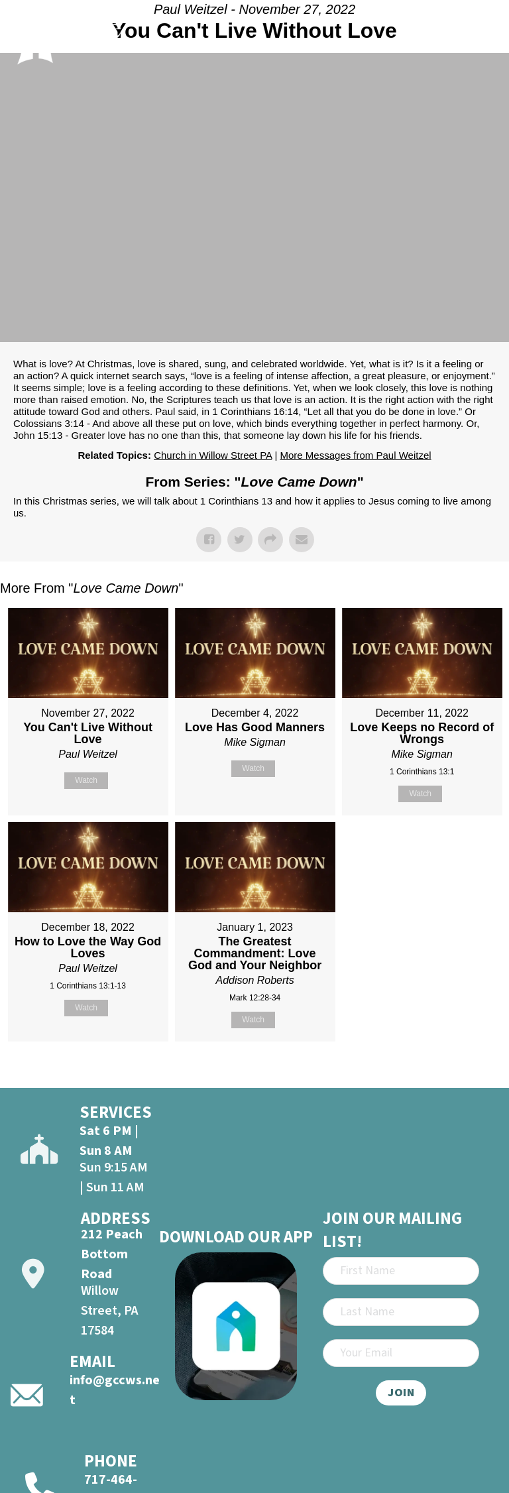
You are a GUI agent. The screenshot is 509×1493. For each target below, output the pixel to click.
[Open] (483, 36)
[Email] (401, 1353)
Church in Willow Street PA (213, 455)
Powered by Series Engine (460, 1074)
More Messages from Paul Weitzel (355, 455)
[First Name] (401, 1271)
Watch (86, 780)
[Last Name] (401, 1312)
